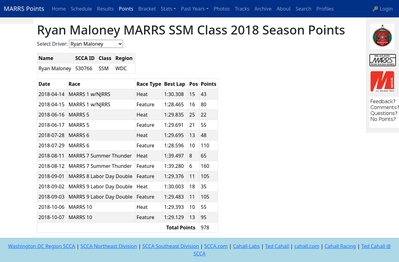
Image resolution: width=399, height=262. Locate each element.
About (284, 8)
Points (126, 8)
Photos (222, 8)
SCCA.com (216, 246)
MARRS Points (24, 8)
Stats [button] (166, 8)
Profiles (325, 8)
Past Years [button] (193, 8)
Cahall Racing (340, 246)
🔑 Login (382, 8)
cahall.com (306, 246)
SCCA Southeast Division (170, 246)
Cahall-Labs (246, 246)
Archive (263, 8)
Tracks (242, 8)
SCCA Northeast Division (108, 246)
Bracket (147, 8)
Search (303, 8)
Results (105, 8)
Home (59, 8)
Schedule (81, 8)
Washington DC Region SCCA (41, 246)
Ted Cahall (277, 246)
